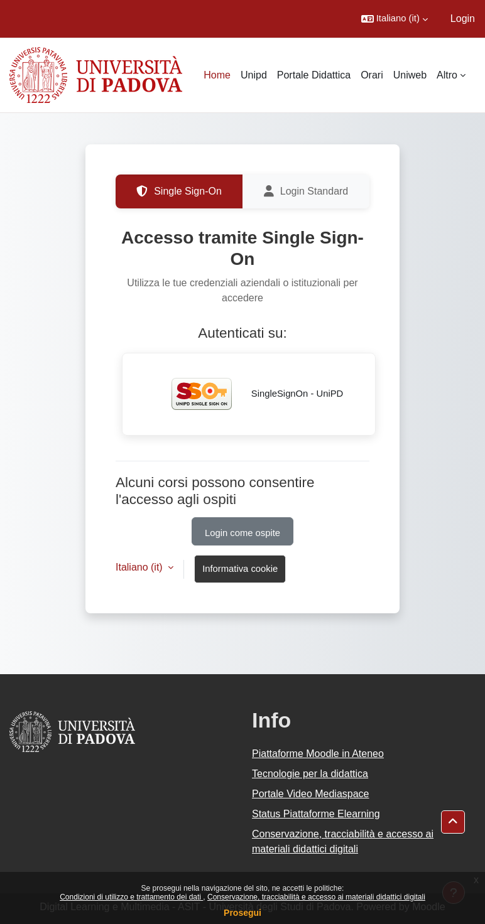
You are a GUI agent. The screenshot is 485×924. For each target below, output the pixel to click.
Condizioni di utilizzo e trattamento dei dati (131, 897)
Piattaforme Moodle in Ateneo (318, 753)
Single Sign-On (179, 191)
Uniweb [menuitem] (410, 75)
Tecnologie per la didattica (310, 773)
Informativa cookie (240, 569)
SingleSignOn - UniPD (249, 394)
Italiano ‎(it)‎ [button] (140, 567)
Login (462, 18)
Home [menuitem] (217, 75)
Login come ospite (242, 533)
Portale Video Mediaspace (310, 793)
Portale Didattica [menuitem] (314, 75)
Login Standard (306, 191)
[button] (394, 19)
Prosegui (242, 913)
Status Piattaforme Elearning (316, 813)
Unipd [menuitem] (254, 75)
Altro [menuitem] (447, 75)
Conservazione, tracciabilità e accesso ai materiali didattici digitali (316, 897)
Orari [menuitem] (372, 75)
